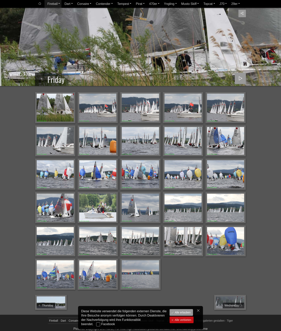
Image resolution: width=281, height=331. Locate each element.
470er (153, 3)
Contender (103, 3)
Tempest (123, 3)
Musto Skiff (189, 3)
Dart (67, 3)
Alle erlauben (182, 312)
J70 (222, 3)
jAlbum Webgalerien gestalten (206, 320)
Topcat (208, 3)
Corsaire (83, 3)
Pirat (139, 3)
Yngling (169, 3)
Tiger (230, 320)
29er (234, 3)
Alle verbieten (182, 319)
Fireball (52, 3)
